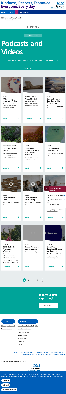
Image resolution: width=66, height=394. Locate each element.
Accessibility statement (42, 352)
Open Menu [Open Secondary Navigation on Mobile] (33, 27)
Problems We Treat (30, 159)
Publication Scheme (59, 354)
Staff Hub (20, 344)
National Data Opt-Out (56, 352)
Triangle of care (22, 335)
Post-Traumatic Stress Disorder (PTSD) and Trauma (10, 105)
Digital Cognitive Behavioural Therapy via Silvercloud (54, 249)
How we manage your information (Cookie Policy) (36, 354)
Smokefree (21, 341)
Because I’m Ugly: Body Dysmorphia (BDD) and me (53, 101)
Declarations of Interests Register (28, 326)
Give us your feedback (8, 326)
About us (37, 157)
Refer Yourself (47, 305)
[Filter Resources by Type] (33, 68)
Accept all (6, 380)
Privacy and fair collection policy (23, 352)
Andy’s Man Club (31, 99)
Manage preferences (9, 389)
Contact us (7, 321)
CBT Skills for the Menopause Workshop (9, 249)
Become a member (23, 332)
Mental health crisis (56, 199)
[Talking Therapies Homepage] (11, 19)
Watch (11, 119)
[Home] (26, 5)
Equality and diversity (24, 329)
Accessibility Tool (8, 12)
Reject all (6, 385)
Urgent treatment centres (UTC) (55, 203)
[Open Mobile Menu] (63, 12)
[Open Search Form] (16, 12)
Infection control (22, 338)
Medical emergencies (56, 195)
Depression (38, 252)
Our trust (23, 321)
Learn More (33, 119)
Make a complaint (6, 329)
